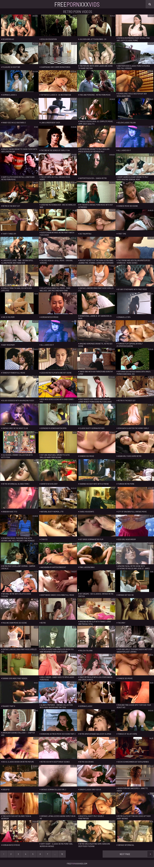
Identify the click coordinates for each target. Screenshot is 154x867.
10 (62, 854)
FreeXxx (77, 4)
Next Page (136, 854)
